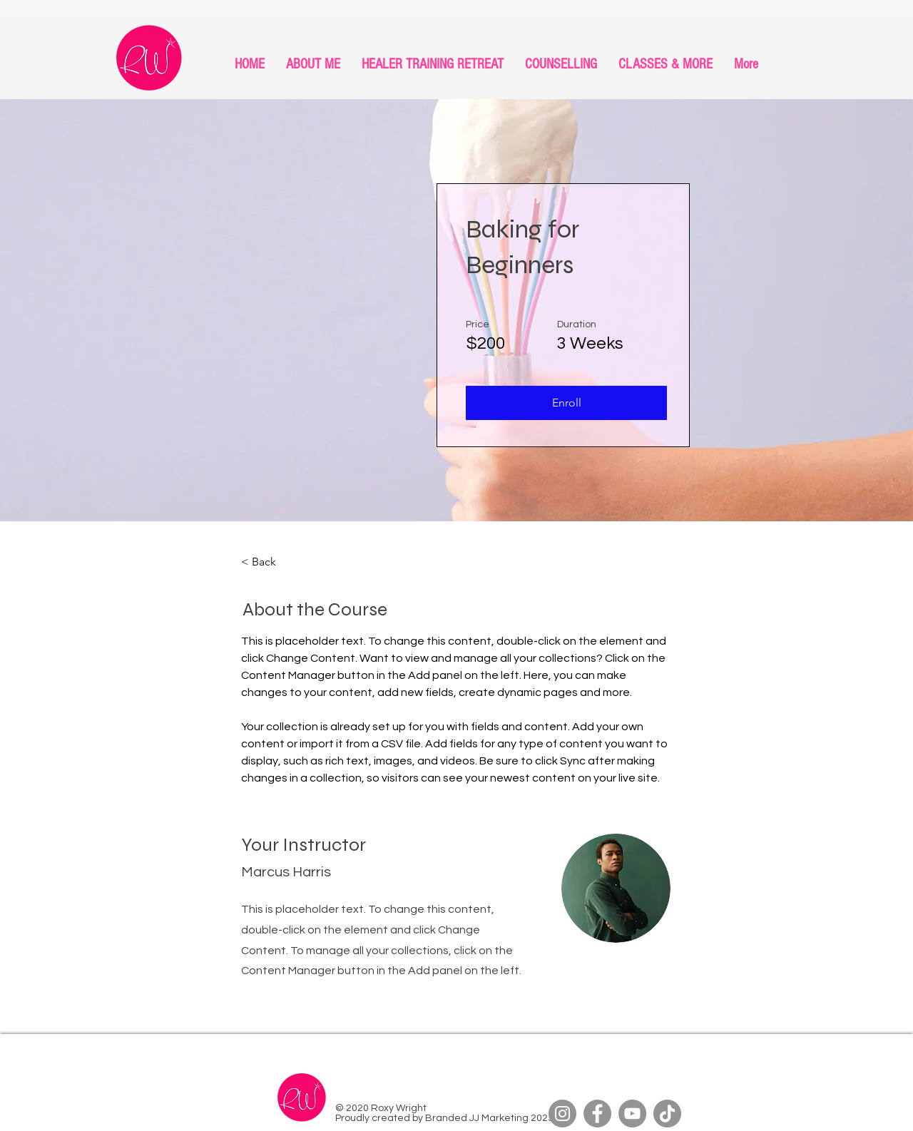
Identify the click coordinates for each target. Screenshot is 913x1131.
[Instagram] (562, 1113)
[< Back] (280, 562)
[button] (566, 403)
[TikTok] (667, 1113)
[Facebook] (597, 1113)
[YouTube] (632, 1113)
